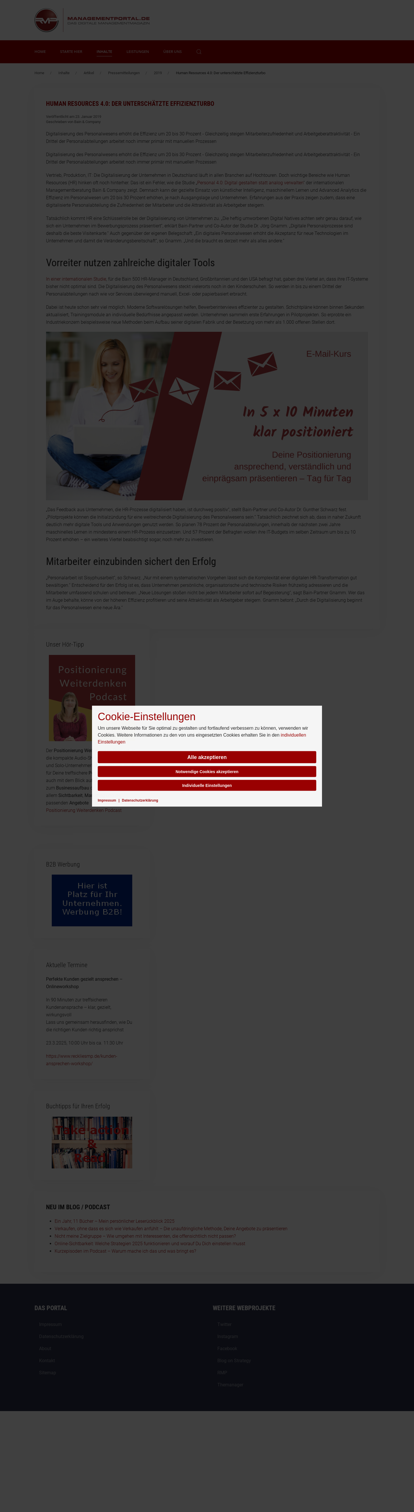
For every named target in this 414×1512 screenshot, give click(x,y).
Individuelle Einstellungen (207, 785)
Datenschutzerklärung (140, 800)
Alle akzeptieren (207, 757)
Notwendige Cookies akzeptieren (207, 771)
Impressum (107, 800)
